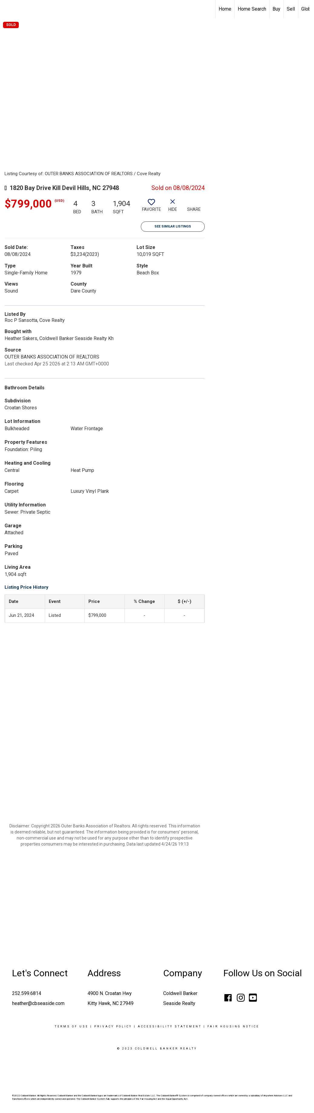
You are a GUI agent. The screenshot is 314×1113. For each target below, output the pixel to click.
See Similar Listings (172, 226)
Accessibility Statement (170, 1026)
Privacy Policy (113, 1026)
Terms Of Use (71, 1026)
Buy (276, 9)
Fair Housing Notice (233, 1026)
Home (225, 9)
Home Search (252, 9)
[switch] (151, 207)
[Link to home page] (8, 9)
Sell (291, 9)
